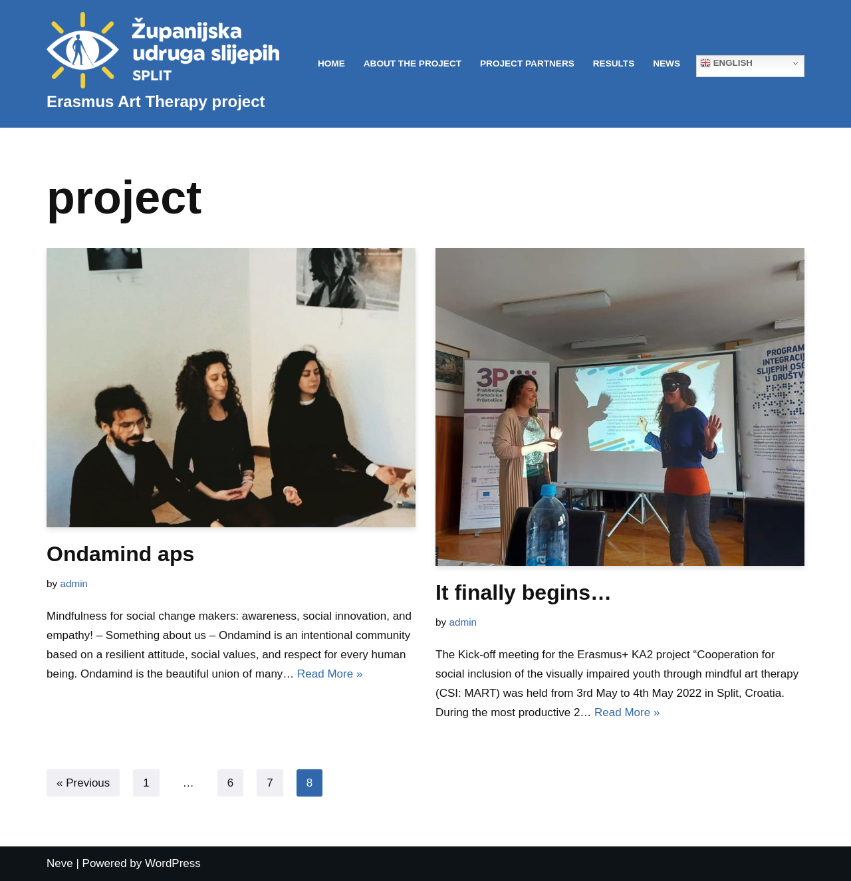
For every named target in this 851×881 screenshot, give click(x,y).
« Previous (83, 783)
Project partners (527, 63)
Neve (60, 863)
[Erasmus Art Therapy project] (163, 64)
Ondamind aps (120, 554)
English (726, 63)
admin (74, 583)
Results (613, 63)
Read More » (329, 674)
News (666, 63)
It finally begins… (523, 592)
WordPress (173, 863)
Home (331, 63)
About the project (412, 63)
